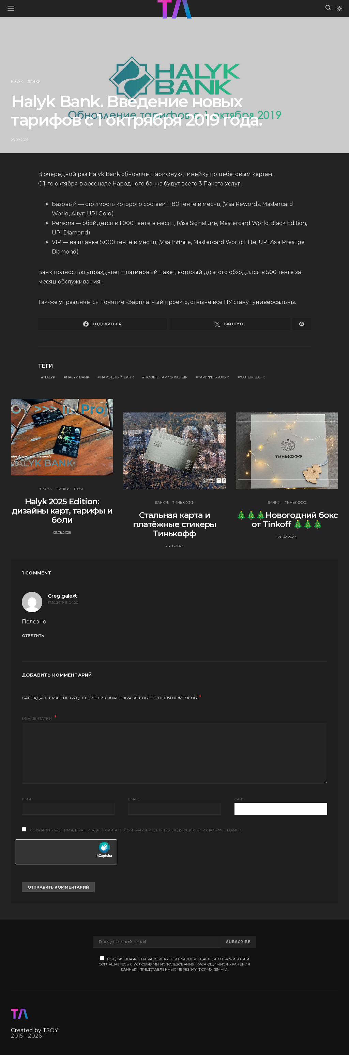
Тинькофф (183, 502)
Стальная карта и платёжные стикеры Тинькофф (174, 524)
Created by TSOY (34, 1030)
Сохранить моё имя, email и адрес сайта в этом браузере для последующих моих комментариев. (136, 830)
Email (134, 799)
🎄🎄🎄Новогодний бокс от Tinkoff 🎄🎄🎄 (287, 519)
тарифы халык (213, 377)
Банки (34, 81)
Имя (26, 799)
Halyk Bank (78, 377)
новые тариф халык (166, 377)
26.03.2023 (175, 546)
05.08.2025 (62, 532)
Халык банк (252, 377)
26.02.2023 (287, 537)
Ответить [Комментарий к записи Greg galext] (33, 635)
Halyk (17, 81)
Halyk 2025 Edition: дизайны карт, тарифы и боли (62, 511)
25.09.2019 (20, 139)
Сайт (239, 799)
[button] (339, 8)
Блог (79, 489)
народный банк (117, 377)
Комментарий (37, 718)
